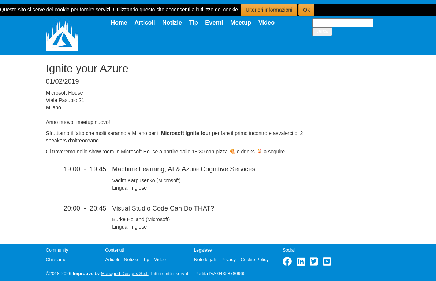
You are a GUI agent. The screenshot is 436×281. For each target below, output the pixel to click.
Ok (306, 10)
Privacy (228, 259)
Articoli (144, 22)
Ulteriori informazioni (269, 10)
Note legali (205, 259)
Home (119, 22)
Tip (193, 22)
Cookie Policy (254, 259)
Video (266, 22)
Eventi (214, 22)
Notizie (172, 22)
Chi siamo (56, 259)
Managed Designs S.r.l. (125, 273)
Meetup (240, 22)
